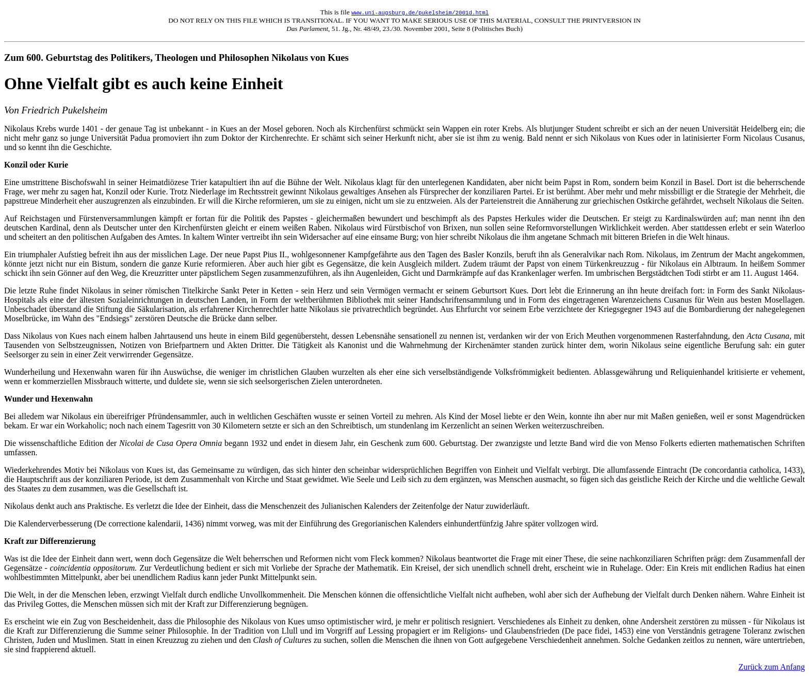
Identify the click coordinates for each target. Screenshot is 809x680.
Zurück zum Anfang (771, 666)
